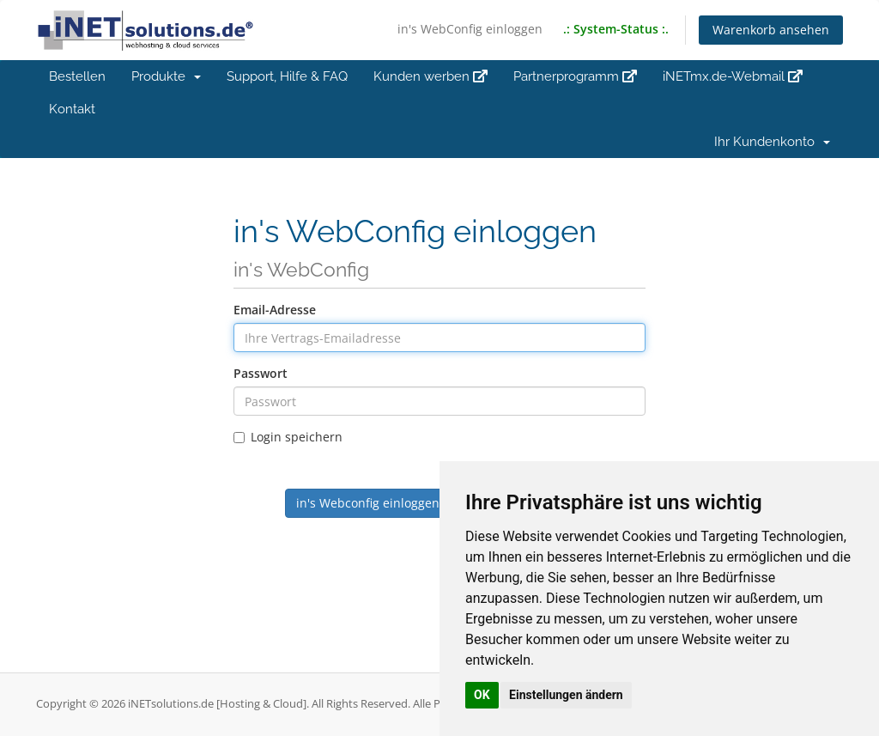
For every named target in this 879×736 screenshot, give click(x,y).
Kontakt (72, 109)
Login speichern (288, 437)
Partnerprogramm (575, 76)
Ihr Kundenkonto (772, 141)
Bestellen (77, 76)
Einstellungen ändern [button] (566, 695)
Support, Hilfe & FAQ (287, 76)
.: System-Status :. (616, 29)
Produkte (166, 76)
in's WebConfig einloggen (470, 29)
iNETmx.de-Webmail (733, 76)
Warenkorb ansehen (770, 29)
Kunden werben (430, 76)
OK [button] (482, 695)
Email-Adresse (274, 309)
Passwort (260, 373)
